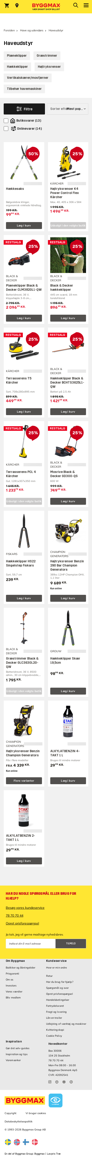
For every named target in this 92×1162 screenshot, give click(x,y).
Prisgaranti (12, 973)
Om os (9, 979)
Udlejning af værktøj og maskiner (66, 1023)
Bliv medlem (13, 997)
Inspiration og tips (16, 1054)
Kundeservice (56, 961)
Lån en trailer (54, 1017)
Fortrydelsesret (55, 1005)
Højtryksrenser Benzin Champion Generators (23, 753)
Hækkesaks (15, 189)
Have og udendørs (31, 30)
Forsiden (9, 30)
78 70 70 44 (14, 915)
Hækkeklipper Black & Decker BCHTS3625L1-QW (67, 382)
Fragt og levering (56, 1011)
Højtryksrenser (49, 67)
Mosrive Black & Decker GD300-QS (64, 474)
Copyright (10, 1113)
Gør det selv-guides (17, 1048)
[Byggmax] (46, 6)
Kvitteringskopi (55, 1029)
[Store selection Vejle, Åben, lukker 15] (17, 5)
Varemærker (13, 1060)
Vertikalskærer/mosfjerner (27, 78)
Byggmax (39, 1153)
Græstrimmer (47, 56)
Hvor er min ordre (56, 967)
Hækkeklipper (17, 67)
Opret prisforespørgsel (22, 923)
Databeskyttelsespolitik (19, 1121)
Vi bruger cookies (36, 1113)
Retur (49, 975)
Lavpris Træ (54, 1153)
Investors (11, 985)
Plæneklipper (17, 56)
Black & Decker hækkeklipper (61, 288)
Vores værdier (14, 991)
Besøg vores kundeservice (25, 908)
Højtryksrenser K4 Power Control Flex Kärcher (64, 193)
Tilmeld (71, 943)
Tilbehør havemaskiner (24, 89)
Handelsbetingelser (57, 999)
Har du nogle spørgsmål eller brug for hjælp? (41, 896)
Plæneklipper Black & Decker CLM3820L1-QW (24, 288)
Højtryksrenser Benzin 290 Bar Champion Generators (67, 565)
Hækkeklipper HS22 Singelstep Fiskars (21, 563)
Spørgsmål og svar (57, 987)
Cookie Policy (54, 1035)
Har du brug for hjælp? (59, 981)
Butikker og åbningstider (20, 967)
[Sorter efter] (67, 108)
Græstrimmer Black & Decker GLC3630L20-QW (22, 663)
